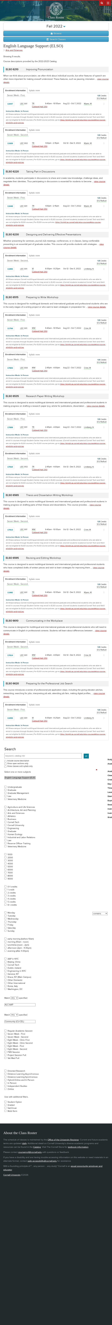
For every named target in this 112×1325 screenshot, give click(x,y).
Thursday (12, 922)
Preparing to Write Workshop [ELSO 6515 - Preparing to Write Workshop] (42, 297)
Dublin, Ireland (14, 968)
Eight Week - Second (17, 1049)
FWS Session (14, 1052)
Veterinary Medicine (17, 799)
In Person (12, 1083)
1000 (10, 855)
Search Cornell (102, 3)
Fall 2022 (56, 26)
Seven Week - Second (18, 1037)
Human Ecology (15, 834)
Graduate (12, 790)
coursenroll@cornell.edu (30, 1152)
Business (12, 819)
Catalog (37, 1147)
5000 (10, 867)
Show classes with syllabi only (20, 766)
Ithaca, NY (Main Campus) (19, 977)
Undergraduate (15, 787)
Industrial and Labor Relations (21, 837)
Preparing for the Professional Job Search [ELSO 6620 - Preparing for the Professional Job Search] (49, 683)
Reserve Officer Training (19, 843)
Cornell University (16, 825)
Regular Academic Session (20, 1031)
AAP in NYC (13, 959)
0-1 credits (12, 887)
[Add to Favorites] (17, 103)
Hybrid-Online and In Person (21, 1080)
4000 (10, 864)
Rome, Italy (13, 986)
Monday (11, 913)
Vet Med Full (13, 1058)
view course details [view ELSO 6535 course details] (96, 406)
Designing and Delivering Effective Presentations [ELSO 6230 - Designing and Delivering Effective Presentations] (53, 234)
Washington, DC (15, 989)
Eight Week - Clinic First (19, 1040)
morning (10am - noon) (18, 942)
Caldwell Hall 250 (39, 107)
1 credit (11, 890)
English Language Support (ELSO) (20, 777)
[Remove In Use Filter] (96, 769)
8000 (10, 876)
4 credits (12, 899)
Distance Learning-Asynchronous (23, 1074)
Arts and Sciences (16, 813)
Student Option (15, 1102)
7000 (10, 873)
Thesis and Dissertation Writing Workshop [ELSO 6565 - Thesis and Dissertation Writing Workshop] (49, 495)
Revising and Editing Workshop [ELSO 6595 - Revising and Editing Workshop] (43, 558)
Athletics (12, 816)
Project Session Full (17, 1055)
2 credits (12, 893)
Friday (10, 925)
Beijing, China (14, 962)
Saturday (12, 928)
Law (9, 796)
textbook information (78, 1147)
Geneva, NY (13, 974)
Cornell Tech (13, 822)
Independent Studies (17, 1086)
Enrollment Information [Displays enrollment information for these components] (15, 90)
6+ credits (12, 905)
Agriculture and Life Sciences (21, 807)
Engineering (13, 828)
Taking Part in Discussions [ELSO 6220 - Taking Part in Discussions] (40, 171)
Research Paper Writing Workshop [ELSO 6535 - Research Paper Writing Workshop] (45, 396)
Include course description (18, 761)
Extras (108, 3)
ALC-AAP (20, 1004)
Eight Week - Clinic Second (20, 1043)
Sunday (11, 931)
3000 (10, 861)
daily (24, 1143)
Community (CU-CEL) (20, 1021)
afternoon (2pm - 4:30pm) (19, 948)
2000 (10, 858)
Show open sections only (17, 763)
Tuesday (11, 916)
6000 (10, 870)
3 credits (12, 896)
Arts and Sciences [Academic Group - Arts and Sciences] (14, 50)
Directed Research (16, 1071)
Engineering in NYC (17, 971)
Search (10, 749)
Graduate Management (18, 793)
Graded (11, 1105)
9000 (10, 879)
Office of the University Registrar (63, 1139)
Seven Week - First (16, 1034)
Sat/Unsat (12, 1108)
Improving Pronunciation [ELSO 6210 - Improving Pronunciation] (39, 69)
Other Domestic (15, 980)
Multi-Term (12, 1111)
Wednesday (13, 919)
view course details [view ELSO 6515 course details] (97, 307)
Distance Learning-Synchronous (23, 1077)
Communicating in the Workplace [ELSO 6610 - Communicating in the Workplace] (44, 620)
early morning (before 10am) (21, 939)
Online (11, 1089)
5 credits (12, 902)
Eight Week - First (16, 1046)
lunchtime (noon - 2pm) (18, 945)
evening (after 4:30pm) (18, 951)
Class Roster (56, 17)
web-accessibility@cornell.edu (42, 1161)
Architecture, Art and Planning (22, 810)
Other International (16, 983)
